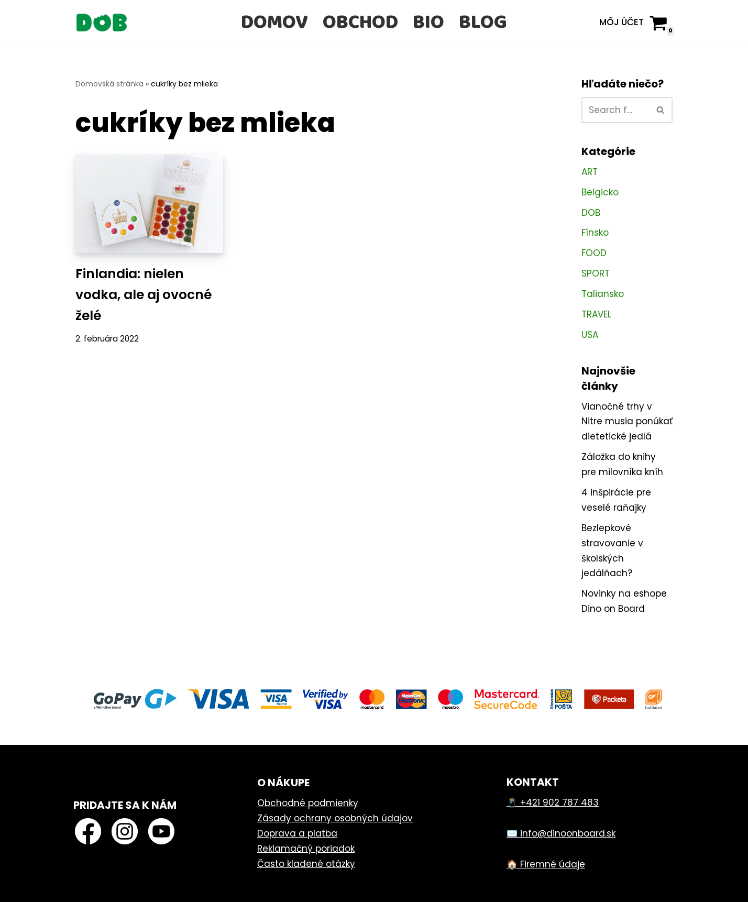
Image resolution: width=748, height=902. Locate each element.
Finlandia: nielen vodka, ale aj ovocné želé (143, 295)
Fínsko (595, 232)
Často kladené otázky (306, 863)
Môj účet (621, 22)
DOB (590, 212)
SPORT (595, 273)
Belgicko (600, 192)
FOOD (594, 253)
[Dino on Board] (101, 22)
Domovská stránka (109, 84)
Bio (428, 22)
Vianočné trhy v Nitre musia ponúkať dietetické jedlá (627, 421)
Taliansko (602, 294)
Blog (483, 22)
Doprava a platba (297, 833)
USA (589, 334)
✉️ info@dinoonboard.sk (561, 833)
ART (589, 172)
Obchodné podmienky (307, 803)
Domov (274, 22)
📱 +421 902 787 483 (553, 802)
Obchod (360, 22)
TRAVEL (596, 314)
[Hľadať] (615, 110)
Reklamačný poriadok (306, 848)
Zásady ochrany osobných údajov (335, 818)
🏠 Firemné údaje (546, 864)
